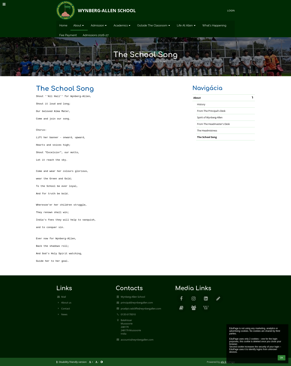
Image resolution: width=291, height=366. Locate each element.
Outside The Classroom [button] (154, 25)
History (201, 104)
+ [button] (90, 362)
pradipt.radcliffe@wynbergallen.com (141, 308)
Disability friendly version (71, 362)
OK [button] (281, 357)
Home (128, 61)
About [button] (79, 25)
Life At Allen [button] (186, 25)
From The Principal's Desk (211, 111)
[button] (4, 4)
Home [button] (63, 25)
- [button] (97, 362)
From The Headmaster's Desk (213, 124)
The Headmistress (207, 130)
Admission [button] (99, 25)
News (64, 314)
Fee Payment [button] (68, 35)
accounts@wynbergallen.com (137, 339)
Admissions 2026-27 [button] (96, 35)
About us (66, 302)
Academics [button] (122, 25)
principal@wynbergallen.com (137, 302)
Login (231, 10)
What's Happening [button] (214, 25)
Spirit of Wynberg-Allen (210, 117)
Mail (63, 296)
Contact (65, 308)
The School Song (155, 61)
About (224, 97)
